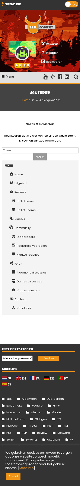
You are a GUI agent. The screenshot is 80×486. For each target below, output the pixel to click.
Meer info (26, 468)
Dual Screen (55, 399)
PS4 (65, 426)
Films (56, 406)
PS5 (9, 433)
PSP (24, 433)
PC (59, 419)
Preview (11, 426)
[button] (71, 4)
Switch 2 (31, 440)
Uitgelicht (53, 440)
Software (63, 433)
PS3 (49, 426)
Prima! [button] (13, 476)
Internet (36, 412)
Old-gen (41, 419)
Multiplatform (15, 419)
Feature (37, 406)
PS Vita (32, 426)
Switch (10, 440)
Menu (8, 76)
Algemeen (29, 399)
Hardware (13, 412)
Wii (72, 440)
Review (42, 433)
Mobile (56, 412)
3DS (9, 399)
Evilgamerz (14, 406)
